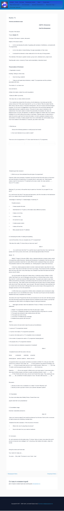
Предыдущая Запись (13, 474)
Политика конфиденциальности (45, 504)
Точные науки (46, 2)
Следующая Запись (51, 474)
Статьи (16, 2)
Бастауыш (21, 2)
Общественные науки (15, 5)
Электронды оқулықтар (16, 7)
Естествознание (26, 5)
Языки (40, 2)
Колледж (12, 2)
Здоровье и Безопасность (38, 5)
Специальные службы (30, 2)
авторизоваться (37, 484)
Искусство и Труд (51, 5)
